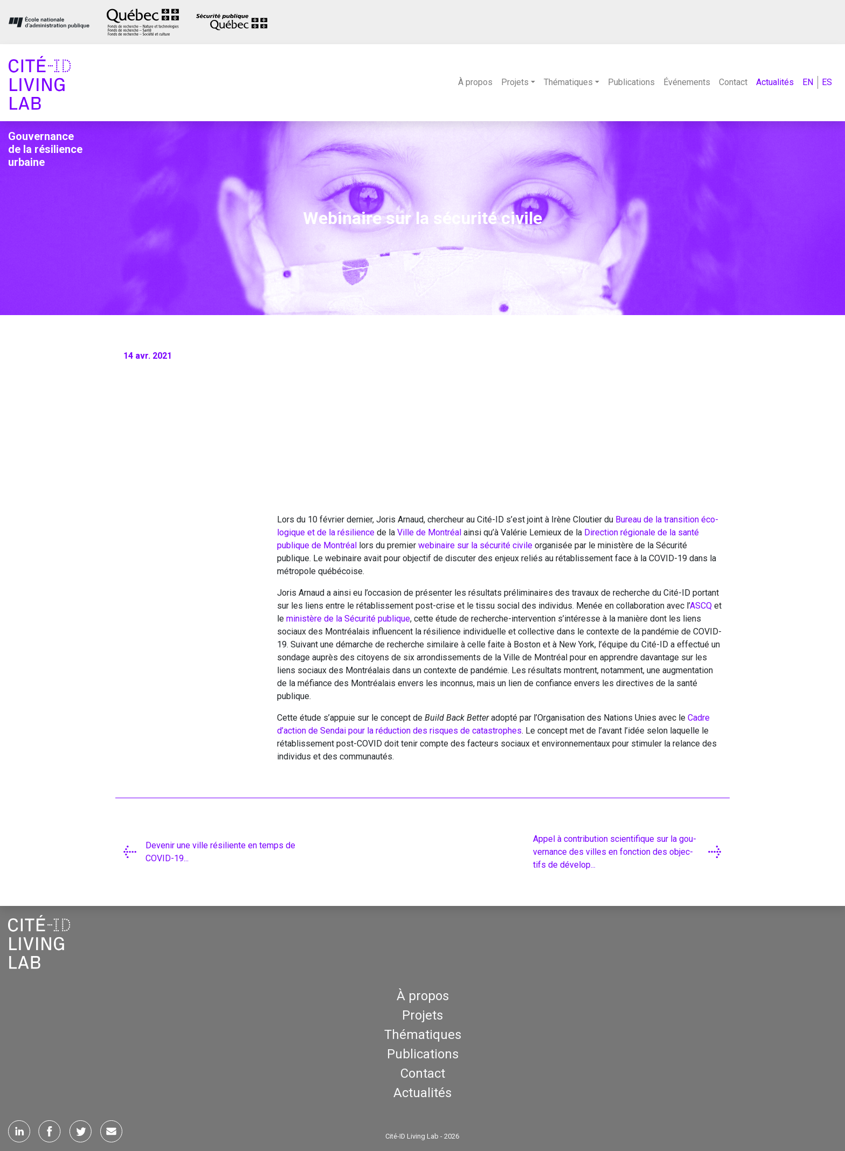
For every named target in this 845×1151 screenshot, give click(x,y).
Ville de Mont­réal (429, 532)
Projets (422, 1015)
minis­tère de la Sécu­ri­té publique (348, 618)
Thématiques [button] (568, 82)
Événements (686, 82)
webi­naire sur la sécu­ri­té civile (475, 545)
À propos (475, 82)
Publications (631, 82)
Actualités (775, 82)
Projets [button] (515, 82)
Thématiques (422, 1034)
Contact (733, 82)
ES (827, 82)
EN (807, 82)
